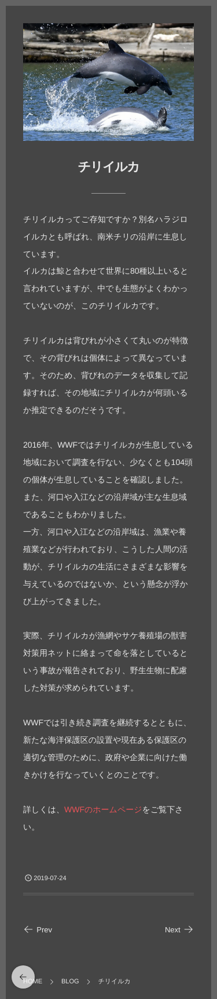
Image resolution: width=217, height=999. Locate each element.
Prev (37, 929)
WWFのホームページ (103, 809)
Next (179, 929)
